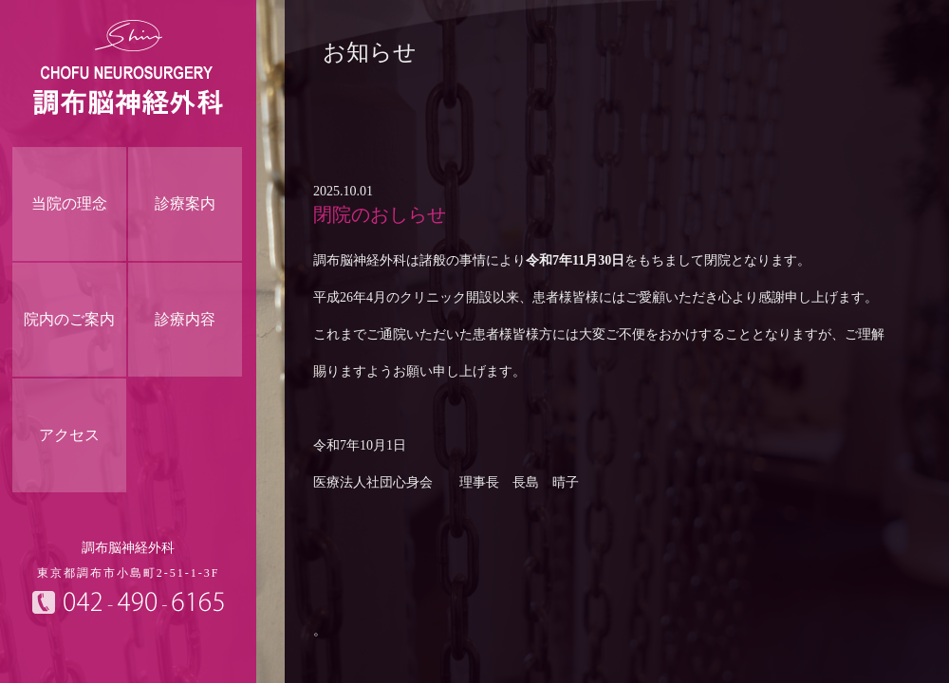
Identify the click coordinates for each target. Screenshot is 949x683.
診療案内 (185, 203)
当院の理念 (69, 203)
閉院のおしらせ (379, 214)
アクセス (69, 435)
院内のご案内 (69, 319)
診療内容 (185, 319)
